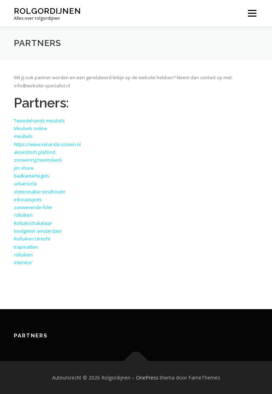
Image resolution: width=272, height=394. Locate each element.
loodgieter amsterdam (38, 231)
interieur (23, 262)
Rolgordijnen (47, 11)
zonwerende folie (33, 207)
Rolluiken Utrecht (32, 239)
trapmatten (26, 247)
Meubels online (30, 128)
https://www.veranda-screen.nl (47, 144)
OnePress (147, 377)
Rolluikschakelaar (33, 223)
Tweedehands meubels (39, 120)
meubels (23, 136)
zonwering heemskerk (38, 160)
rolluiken (23, 215)
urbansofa (25, 183)
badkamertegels (31, 176)
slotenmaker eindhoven (40, 192)
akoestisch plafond (34, 152)
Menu (252, 13)
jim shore (24, 168)
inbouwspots (28, 199)
